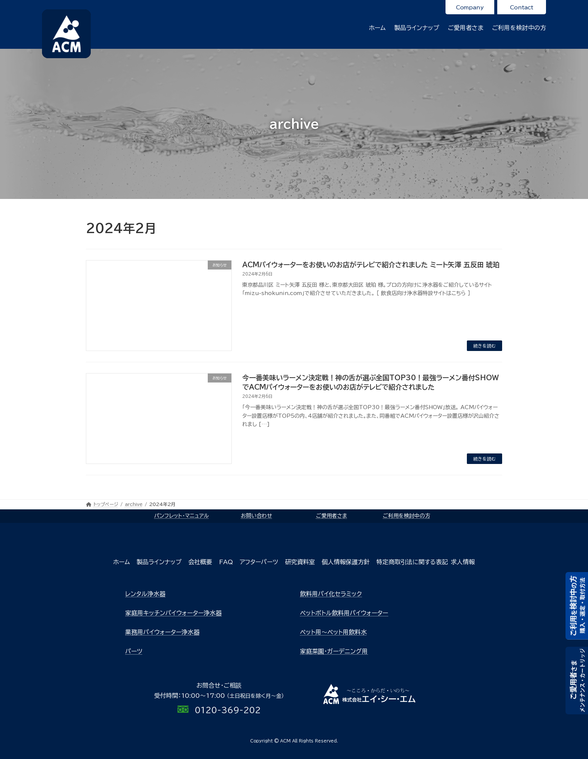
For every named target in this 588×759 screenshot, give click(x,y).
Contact (521, 7)
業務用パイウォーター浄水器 (162, 632)
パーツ (133, 651)
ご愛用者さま (331, 515)
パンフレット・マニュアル (181, 515)
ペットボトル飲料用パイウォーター (344, 613)
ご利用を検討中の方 (406, 515)
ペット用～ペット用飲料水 (333, 632)
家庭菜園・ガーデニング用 (334, 651)
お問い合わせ (256, 515)
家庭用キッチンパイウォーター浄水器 (173, 613)
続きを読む (484, 345)
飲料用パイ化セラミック (331, 594)
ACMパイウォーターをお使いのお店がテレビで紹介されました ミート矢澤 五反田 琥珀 (371, 264)
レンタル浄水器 (145, 594)
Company (470, 7)
